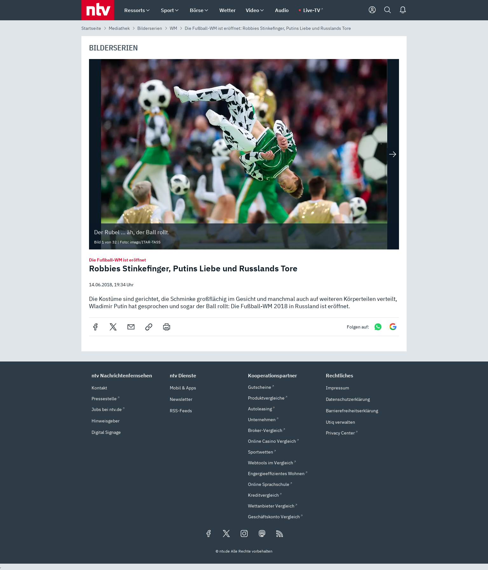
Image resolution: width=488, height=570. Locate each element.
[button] (127, 375)
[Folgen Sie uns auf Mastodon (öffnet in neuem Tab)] (262, 534)
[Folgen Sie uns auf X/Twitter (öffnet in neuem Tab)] (226, 534)
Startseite (91, 28)
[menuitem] (148, 10)
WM (173, 28)
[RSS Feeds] (279, 534)
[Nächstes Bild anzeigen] (392, 154)
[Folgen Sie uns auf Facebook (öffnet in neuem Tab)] (208, 534)
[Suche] (387, 10)
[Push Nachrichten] (403, 10)
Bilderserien (149, 28)
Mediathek (119, 28)
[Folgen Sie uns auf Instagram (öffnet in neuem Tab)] (244, 534)
